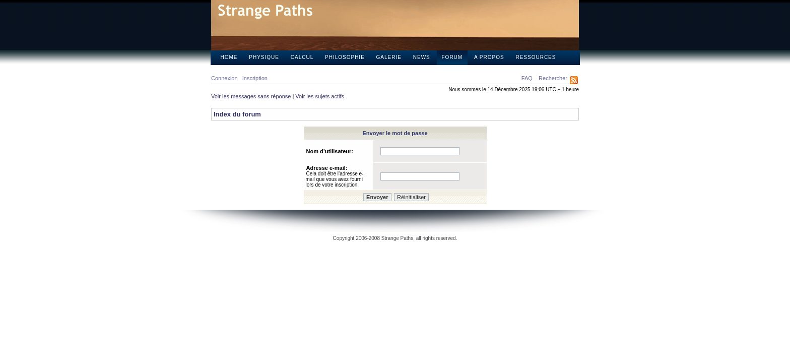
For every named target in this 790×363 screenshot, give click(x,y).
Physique (264, 57)
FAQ (527, 78)
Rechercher (553, 78)
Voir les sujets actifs (319, 96)
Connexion (224, 78)
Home (229, 57)
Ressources (535, 57)
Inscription (255, 78)
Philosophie (345, 57)
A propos (489, 57)
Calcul (302, 57)
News (421, 57)
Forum (452, 57)
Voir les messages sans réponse (251, 96)
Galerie (389, 57)
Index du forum (237, 114)
